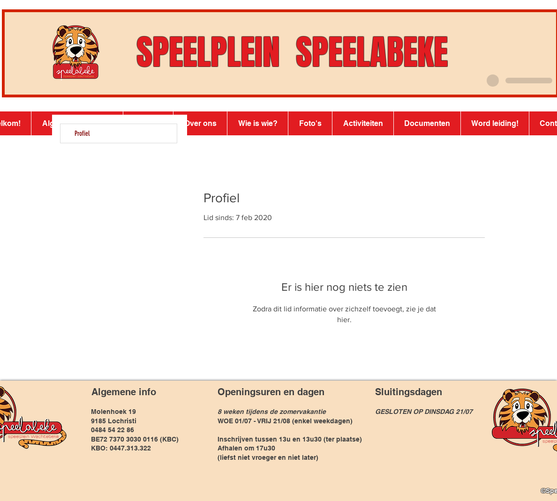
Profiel (82, 133)
